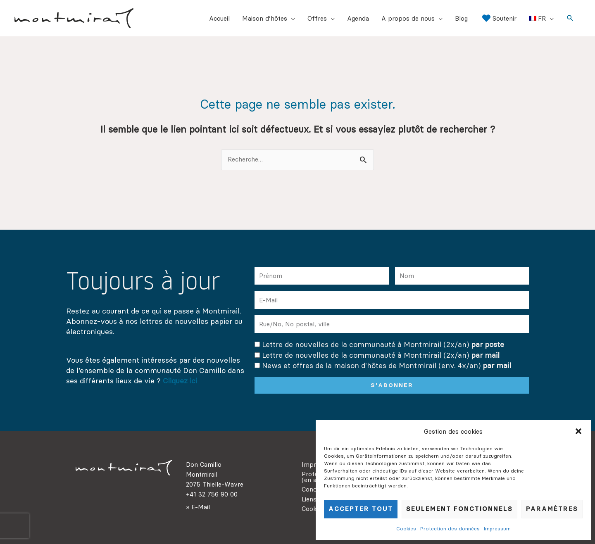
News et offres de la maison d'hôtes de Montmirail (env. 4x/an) (386, 365)
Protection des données (450, 528)
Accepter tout (360, 509)
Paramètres (552, 509)
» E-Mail (198, 507)
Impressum (497, 528)
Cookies (406, 528)
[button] (578, 431)
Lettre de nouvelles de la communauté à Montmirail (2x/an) (383, 344)
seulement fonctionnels (459, 509)
